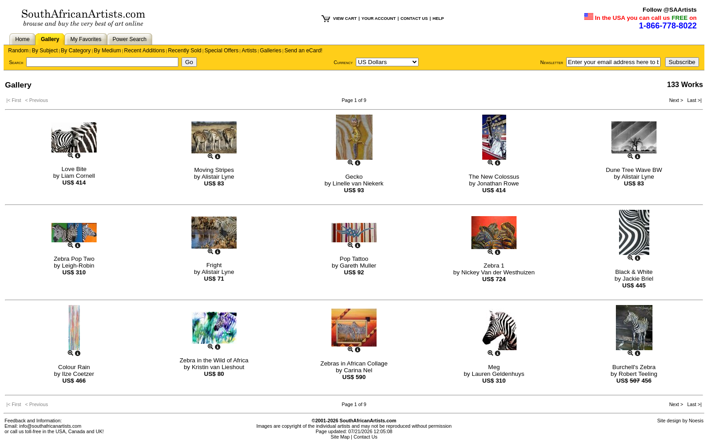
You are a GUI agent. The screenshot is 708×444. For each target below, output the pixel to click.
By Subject (44, 50)
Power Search (129, 39)
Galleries (270, 50)
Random (18, 50)
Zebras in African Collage (354, 363)
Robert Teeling (638, 373)
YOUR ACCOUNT (379, 18)
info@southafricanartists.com (50, 426)
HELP (438, 18)
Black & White (634, 271)
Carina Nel (358, 370)
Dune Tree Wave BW (634, 169)
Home (22, 39)
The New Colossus (494, 176)
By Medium (107, 50)
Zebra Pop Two (74, 258)
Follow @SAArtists (670, 9)
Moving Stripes (214, 169)
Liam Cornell (78, 175)
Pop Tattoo (354, 258)
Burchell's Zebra (634, 367)
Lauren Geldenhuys (498, 373)
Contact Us (365, 436)
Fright (214, 265)
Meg (494, 367)
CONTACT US (414, 18)
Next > (677, 100)
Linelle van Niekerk (358, 183)
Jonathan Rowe (498, 183)
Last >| (693, 100)
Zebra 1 (494, 265)
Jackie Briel (638, 278)
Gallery (50, 39)
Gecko (354, 176)
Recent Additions (144, 50)
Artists (249, 50)
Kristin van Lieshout (218, 367)
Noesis (696, 420)
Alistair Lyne (217, 176)
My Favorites (86, 39)
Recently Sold (184, 50)
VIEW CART (345, 18)
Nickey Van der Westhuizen (498, 272)
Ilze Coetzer (78, 373)
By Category (76, 50)
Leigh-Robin (78, 265)
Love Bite (74, 169)
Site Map (340, 436)
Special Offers (221, 50)
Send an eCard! (303, 50)
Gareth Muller (358, 265)
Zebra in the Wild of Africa (214, 360)
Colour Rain (74, 367)
